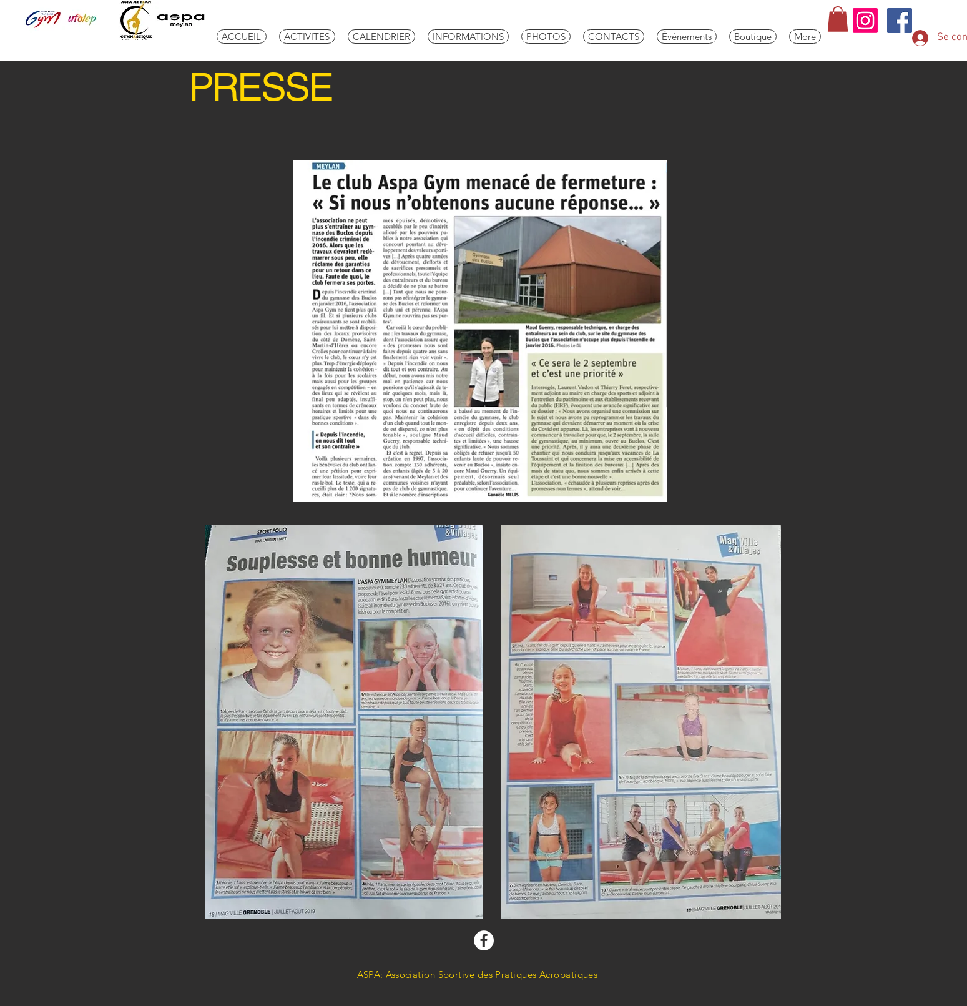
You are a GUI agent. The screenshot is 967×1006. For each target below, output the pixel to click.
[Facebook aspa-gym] (484, 940)
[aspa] (899, 20)
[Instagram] (865, 20)
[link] (837, 19)
